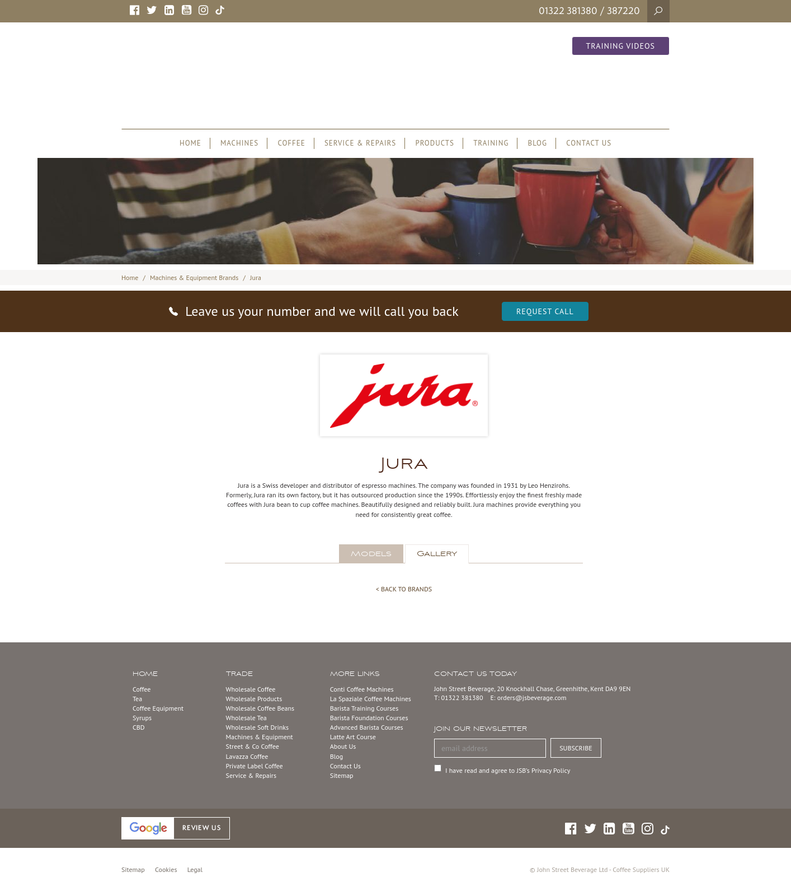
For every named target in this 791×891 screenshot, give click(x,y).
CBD (139, 727)
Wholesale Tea (246, 717)
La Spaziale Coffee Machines (370, 698)
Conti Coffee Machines (362, 689)
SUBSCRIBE (575, 748)
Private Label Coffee (254, 766)
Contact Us (345, 766)
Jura (255, 277)
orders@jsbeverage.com (532, 697)
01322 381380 (568, 10)
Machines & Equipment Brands (194, 277)
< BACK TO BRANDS (404, 589)
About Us (343, 746)
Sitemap (342, 775)
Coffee (141, 689)
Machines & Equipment (259, 737)
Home (129, 277)
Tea (137, 698)
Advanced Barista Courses (366, 727)
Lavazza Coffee (247, 756)
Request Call (545, 311)
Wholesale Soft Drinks (257, 727)
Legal (195, 869)
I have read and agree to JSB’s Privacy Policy (507, 770)
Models (371, 554)
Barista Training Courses (364, 708)
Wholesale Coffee (251, 689)
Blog (336, 756)
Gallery (437, 554)
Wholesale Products (254, 698)
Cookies (166, 869)
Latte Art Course (353, 737)
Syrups (142, 717)
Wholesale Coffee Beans (260, 708)
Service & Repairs (251, 775)
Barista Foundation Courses (369, 717)
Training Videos (621, 46)
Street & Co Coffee (252, 746)
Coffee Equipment (158, 708)
